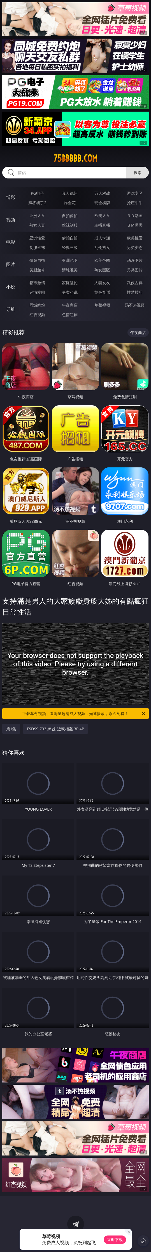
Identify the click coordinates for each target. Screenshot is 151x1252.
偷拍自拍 (70, 238)
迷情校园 (37, 292)
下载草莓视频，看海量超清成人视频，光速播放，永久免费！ (84, 713)
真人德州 (70, 193)
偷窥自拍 (37, 260)
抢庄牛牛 (135, 202)
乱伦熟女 (102, 247)
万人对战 (102, 193)
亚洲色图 (70, 260)
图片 (10, 264)
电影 (10, 242)
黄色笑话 (102, 292)
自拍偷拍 (70, 215)
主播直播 (102, 225)
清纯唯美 (70, 269)
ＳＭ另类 (135, 225)
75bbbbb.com (75, 158)
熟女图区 (102, 269)
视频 (10, 219)
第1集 (11, 728)
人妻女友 (102, 282)
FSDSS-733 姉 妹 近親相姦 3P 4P (55, 728)
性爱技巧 (135, 292)
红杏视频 (37, 314)
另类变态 (135, 247)
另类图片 (135, 269)
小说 (10, 287)
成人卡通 (102, 238)
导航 (10, 309)
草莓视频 (102, 305)
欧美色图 (102, 260)
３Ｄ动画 (135, 215)
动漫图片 (135, 260)
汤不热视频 (135, 305)
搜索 (137, 172)
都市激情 (37, 282)
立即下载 (115, 1239)
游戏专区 (135, 193)
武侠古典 (135, 282)
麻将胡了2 (37, 202)
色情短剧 (70, 314)
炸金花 (70, 202)
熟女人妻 (37, 225)
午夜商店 (70, 305)
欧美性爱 (135, 238)
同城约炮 (37, 305)
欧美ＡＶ (102, 215)
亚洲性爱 (37, 238)
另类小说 (70, 292)
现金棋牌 (102, 202)
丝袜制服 (70, 225)
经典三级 (70, 247)
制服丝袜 (37, 247)
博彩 (10, 197)
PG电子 (37, 193)
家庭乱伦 (70, 282)
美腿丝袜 (37, 269)
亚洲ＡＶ (37, 215)
